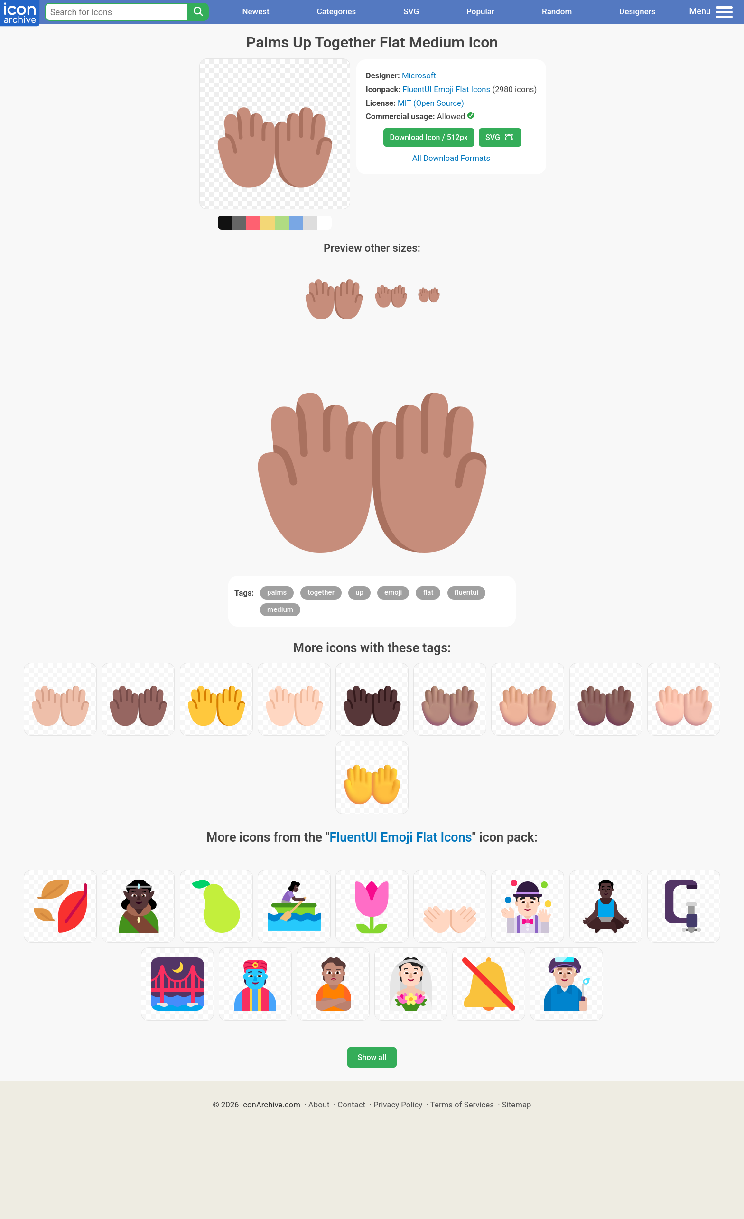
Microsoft (419, 75)
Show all (372, 1057)
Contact (351, 1104)
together (321, 592)
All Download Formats (451, 158)
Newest (255, 11)
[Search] (198, 12)
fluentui (467, 592)
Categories (336, 11)
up (359, 592)
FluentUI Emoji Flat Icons (446, 89)
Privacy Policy (397, 1104)
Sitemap (516, 1104)
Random (557, 11)
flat (428, 592)
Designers (637, 11)
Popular (480, 11)
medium (280, 609)
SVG (411, 11)
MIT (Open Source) (431, 103)
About (319, 1104)
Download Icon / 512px (429, 137)
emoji (393, 592)
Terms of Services (462, 1104)
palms (277, 592)
